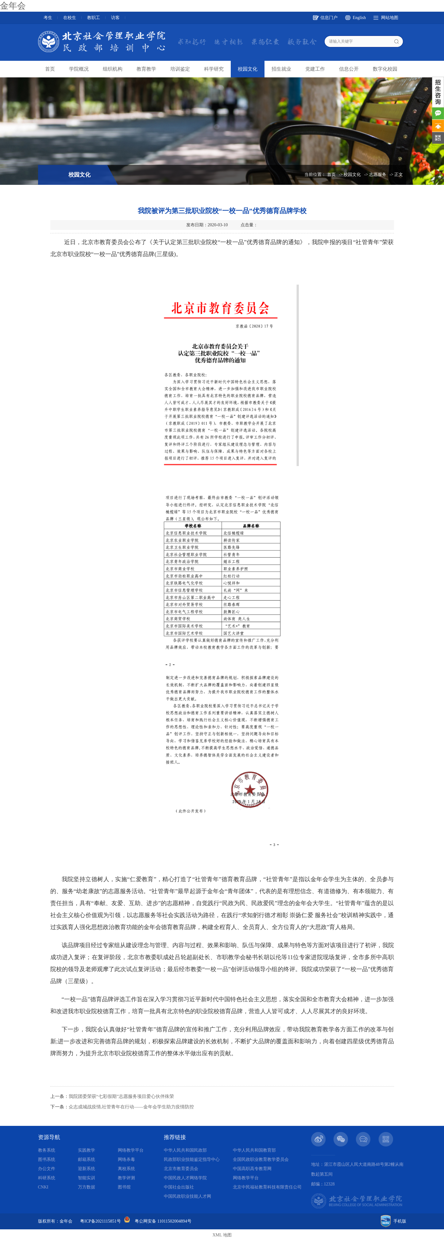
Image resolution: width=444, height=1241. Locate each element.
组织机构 (112, 69)
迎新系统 (86, 1168)
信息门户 (329, 17)
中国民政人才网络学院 (185, 1178)
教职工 (93, 17)
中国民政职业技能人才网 (187, 1196)
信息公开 (349, 69)
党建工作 (315, 69)
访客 (115, 17)
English (359, 17)
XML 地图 (221, 1235)
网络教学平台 (131, 1150)
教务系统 (46, 1150)
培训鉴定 (180, 69)
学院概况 (79, 69)
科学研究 (214, 69)
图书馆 (124, 1187)
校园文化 (247, 69)
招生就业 (281, 69)
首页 (50, 69)
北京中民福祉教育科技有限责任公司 (267, 1187)
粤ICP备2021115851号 (100, 1221)
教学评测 (126, 1178)
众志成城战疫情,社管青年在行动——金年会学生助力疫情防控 (131, 1106)
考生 (48, 17)
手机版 (399, 1221)
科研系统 (46, 1178)
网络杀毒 (126, 1159)
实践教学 (86, 1150)
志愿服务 (377, 174)
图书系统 (46, 1159)
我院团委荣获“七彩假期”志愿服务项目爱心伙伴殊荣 (121, 1096)
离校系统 (126, 1168)
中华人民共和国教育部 (254, 1150)
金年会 (13, 5)
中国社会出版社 (179, 1187)
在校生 (69, 17)
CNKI (43, 1187)
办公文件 (46, 1168)
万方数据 (86, 1187)
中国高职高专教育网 (252, 1168)
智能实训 (86, 1178)
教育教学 (146, 69)
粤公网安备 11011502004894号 (163, 1221)
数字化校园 (385, 69)
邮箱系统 (86, 1159)
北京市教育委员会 (181, 1168)
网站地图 (389, 17)
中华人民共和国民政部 (185, 1150)
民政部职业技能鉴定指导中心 (192, 1159)
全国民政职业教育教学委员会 (261, 1159)
